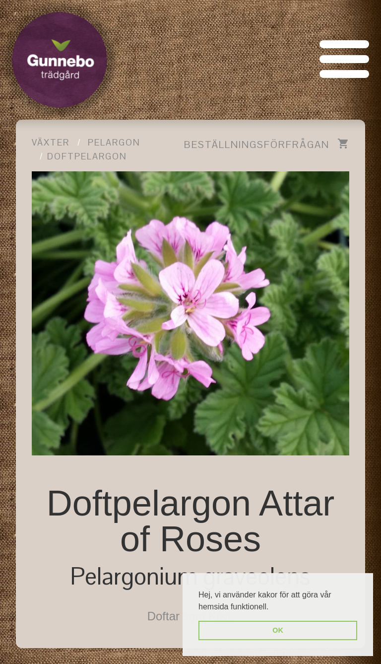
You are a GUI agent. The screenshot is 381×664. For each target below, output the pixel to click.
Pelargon (114, 142)
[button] (272, 607)
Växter (50, 142)
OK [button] (277, 630)
